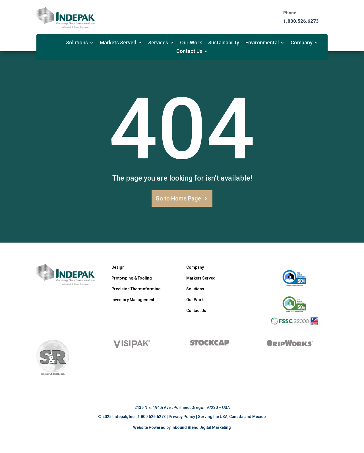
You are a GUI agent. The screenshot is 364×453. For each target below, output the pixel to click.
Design (118, 267)
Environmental (262, 43)
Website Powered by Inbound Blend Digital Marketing (182, 427)
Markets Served (118, 43)
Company (302, 43)
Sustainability (223, 43)
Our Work (191, 43)
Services (158, 43)
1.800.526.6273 (301, 21)
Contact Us (189, 51)
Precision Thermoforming (136, 289)
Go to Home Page (178, 198)
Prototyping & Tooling (131, 278)
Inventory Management (132, 299)
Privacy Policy (182, 416)
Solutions (77, 43)
